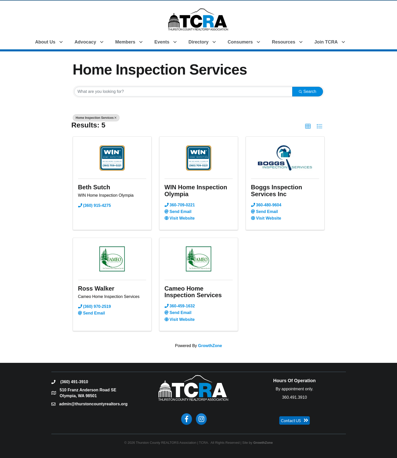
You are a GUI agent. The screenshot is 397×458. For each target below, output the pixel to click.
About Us (45, 42)
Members (125, 42)
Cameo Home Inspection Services (193, 291)
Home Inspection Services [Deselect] (96, 118)
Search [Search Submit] (307, 91)
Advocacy (85, 42)
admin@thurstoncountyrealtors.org (93, 404)
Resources (283, 42)
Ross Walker (96, 288)
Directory (198, 42)
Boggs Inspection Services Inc (276, 190)
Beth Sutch (94, 187)
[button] (356, 41)
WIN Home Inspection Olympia (196, 190)
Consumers (240, 42)
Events (161, 42)
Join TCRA (326, 42)
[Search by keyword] (183, 91)
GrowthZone (210, 345)
